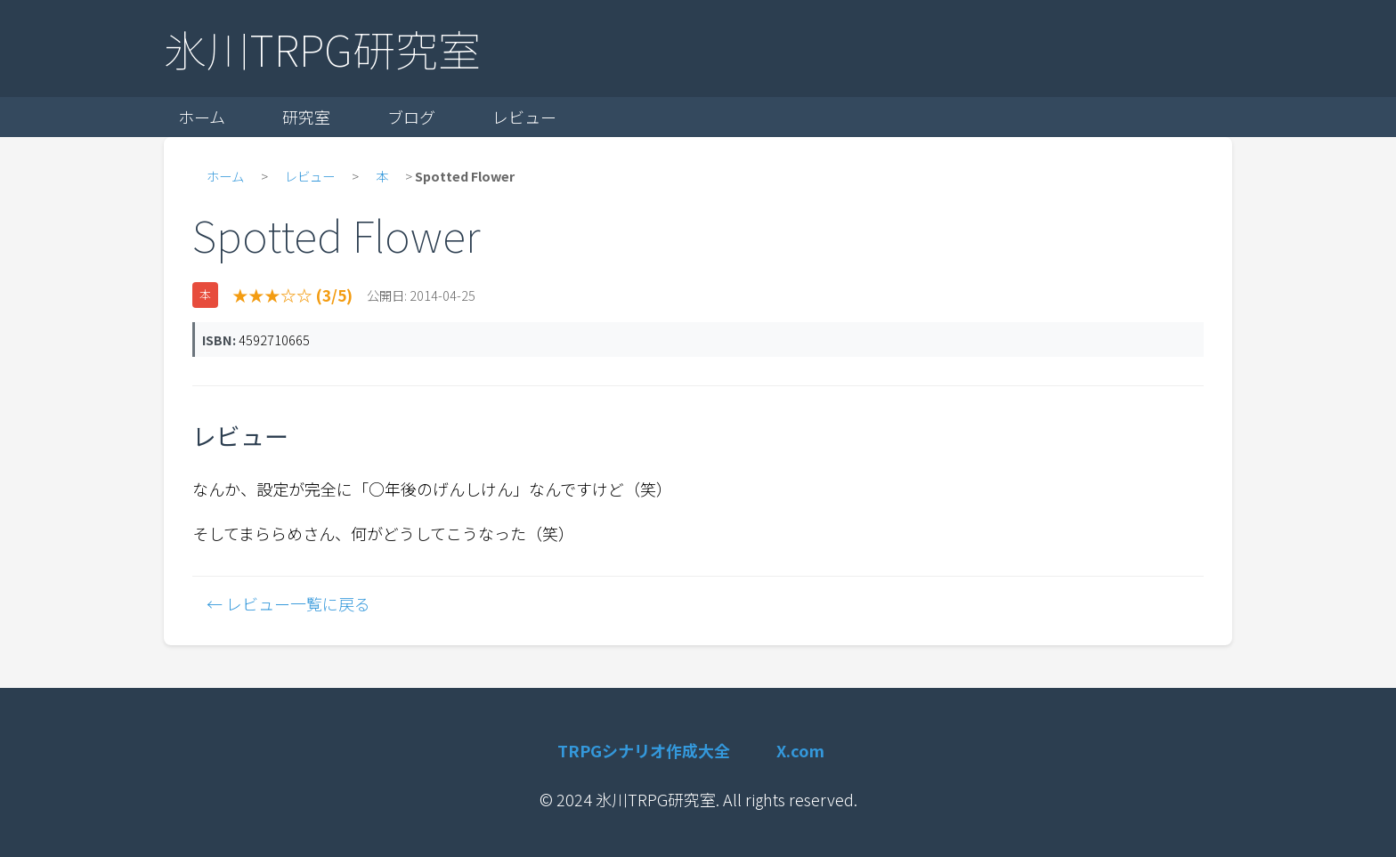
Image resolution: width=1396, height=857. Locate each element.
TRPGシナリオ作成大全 (643, 750)
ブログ (411, 116)
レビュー (524, 116)
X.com (800, 750)
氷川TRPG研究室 (322, 48)
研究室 (306, 116)
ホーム (201, 116)
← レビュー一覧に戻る (288, 603)
